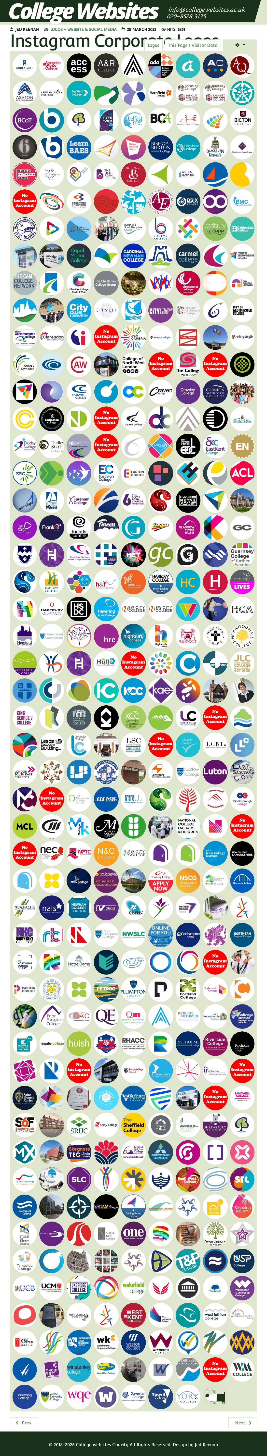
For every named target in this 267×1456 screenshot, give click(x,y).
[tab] (193, 45)
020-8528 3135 (187, 16)
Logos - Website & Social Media (83, 29)
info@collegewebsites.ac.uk (206, 9)
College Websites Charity (102, 1444)
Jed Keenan (206, 1444)
